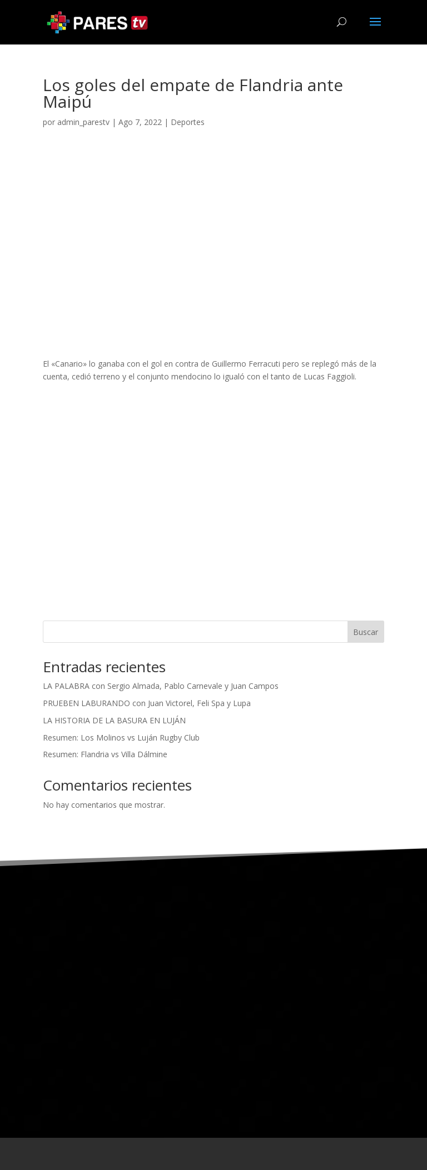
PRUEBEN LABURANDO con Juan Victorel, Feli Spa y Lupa (147, 703)
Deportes (188, 122)
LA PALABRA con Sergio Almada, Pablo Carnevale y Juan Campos (161, 686)
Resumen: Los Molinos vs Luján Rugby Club (121, 737)
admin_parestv (83, 122)
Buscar (365, 632)
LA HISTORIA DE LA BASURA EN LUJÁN (114, 720)
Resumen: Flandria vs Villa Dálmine (105, 754)
